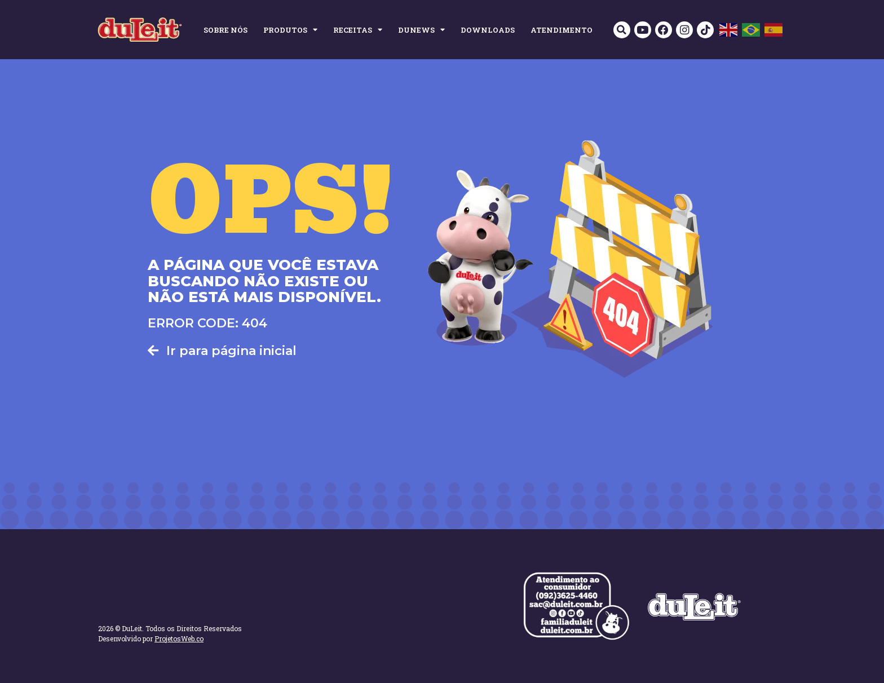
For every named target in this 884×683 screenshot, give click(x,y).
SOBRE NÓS (225, 30)
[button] (620, 29)
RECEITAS (357, 29)
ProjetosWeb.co (179, 638)
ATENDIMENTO (562, 30)
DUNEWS (421, 29)
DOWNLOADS (488, 30)
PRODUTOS (290, 29)
